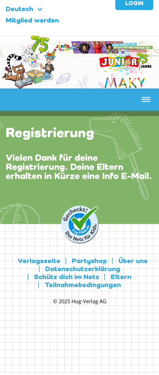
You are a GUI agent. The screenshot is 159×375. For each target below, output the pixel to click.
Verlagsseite (39, 261)
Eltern (121, 277)
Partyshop (89, 261)
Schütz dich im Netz (66, 277)
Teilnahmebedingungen (83, 285)
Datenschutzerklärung (82, 269)
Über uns (133, 261)
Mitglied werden (32, 20)
